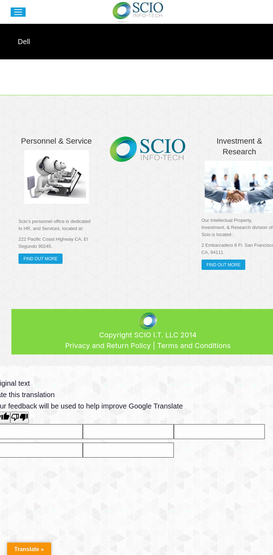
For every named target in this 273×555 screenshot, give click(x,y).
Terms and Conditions (194, 345)
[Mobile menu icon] (18, 12)
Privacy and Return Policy (108, 345)
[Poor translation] (19, 417)
